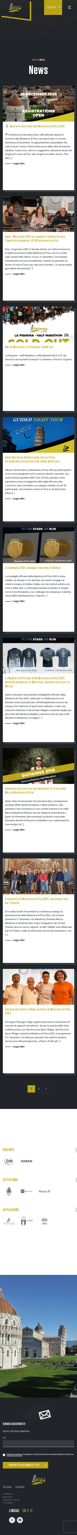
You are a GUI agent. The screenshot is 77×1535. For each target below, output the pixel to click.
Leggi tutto (18, 163)
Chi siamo (7, 1487)
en (24, 1511)
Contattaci (20, 1487)
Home (35, 59)
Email (4, 1438)
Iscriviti (51, 7)
